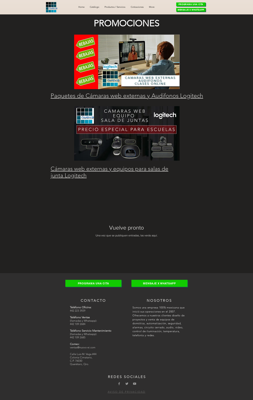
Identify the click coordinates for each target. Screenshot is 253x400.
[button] (115, 7)
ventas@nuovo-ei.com (82, 347)
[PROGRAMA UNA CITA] (191, 4)
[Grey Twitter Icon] (127, 384)
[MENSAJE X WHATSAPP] (191, 10)
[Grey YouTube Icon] (135, 384)
